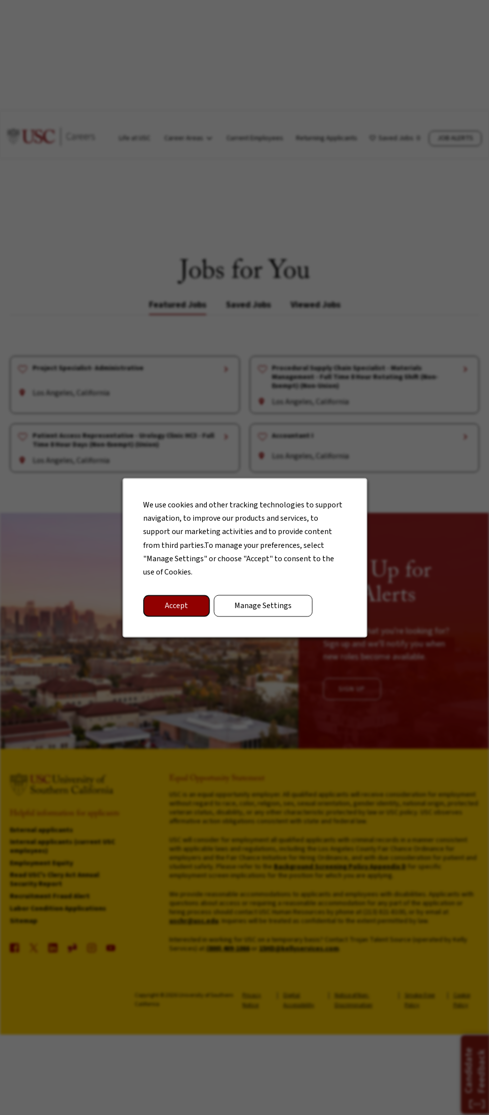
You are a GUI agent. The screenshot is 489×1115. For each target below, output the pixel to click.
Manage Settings (262, 608)
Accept (177, 608)
